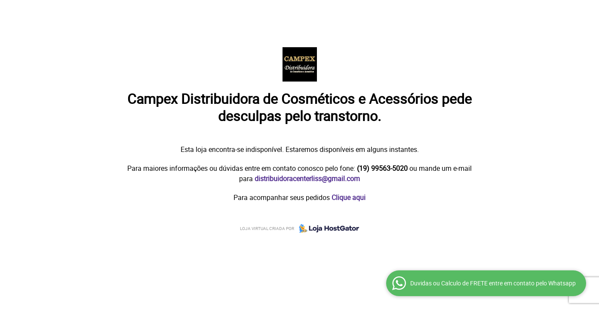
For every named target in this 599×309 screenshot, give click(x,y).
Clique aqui (349, 197)
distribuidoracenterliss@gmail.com (307, 178)
